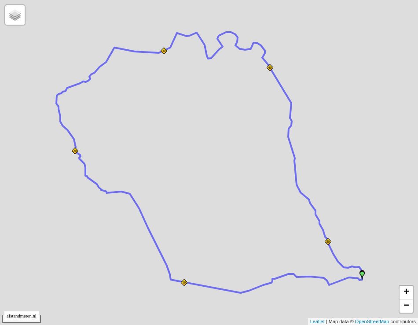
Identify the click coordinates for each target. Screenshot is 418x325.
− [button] (406, 306)
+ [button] (406, 292)
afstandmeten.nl (22, 316)
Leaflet (317, 321)
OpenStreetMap (372, 321)
